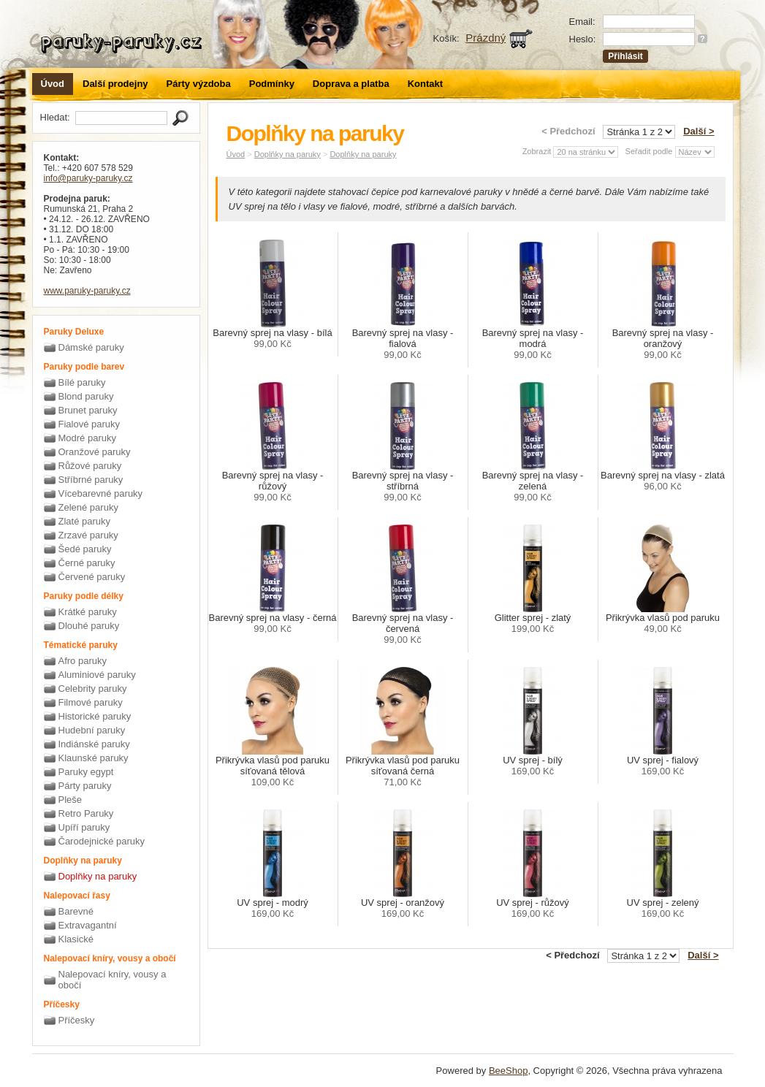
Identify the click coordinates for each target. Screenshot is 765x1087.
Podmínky (271, 83)
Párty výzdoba (199, 83)
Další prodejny (115, 83)
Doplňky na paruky (97, 876)
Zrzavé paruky (88, 535)
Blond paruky (86, 396)
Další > (698, 131)
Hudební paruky (92, 730)
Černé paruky (86, 562)
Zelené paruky (88, 507)
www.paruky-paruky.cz (87, 291)
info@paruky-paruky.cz (88, 178)
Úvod (53, 83)
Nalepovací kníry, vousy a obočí (112, 980)
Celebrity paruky (92, 688)
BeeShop (508, 1070)
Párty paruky (85, 785)
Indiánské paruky (94, 744)
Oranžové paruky (94, 451)
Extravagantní (87, 925)
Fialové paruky (89, 424)
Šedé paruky (85, 549)
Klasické (76, 939)
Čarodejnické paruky (101, 841)
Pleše (70, 799)
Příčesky (76, 1020)
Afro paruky (82, 660)
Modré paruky (87, 437)
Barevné (76, 911)
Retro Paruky (86, 813)
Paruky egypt (86, 771)
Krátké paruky (87, 611)
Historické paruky (95, 716)
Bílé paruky (82, 382)
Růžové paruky (90, 465)
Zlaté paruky (84, 521)
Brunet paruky (88, 410)
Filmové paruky (90, 702)
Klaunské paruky (93, 757)
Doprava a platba (351, 83)
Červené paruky (92, 576)
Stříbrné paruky (90, 479)
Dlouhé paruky (89, 625)
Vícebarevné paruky (100, 493)
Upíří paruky (84, 827)
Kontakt (425, 83)
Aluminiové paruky (97, 674)
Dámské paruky (91, 347)
